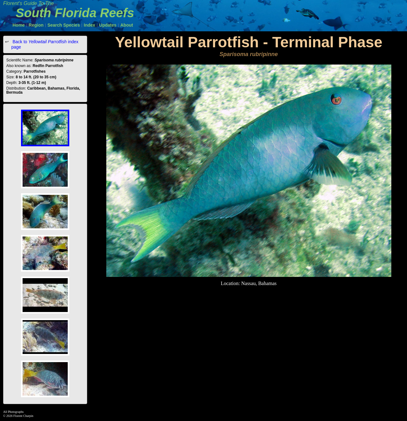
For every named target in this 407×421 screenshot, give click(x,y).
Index (89, 25)
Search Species (63, 25)
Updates (107, 25)
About (126, 25)
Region (36, 25)
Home (19, 25)
